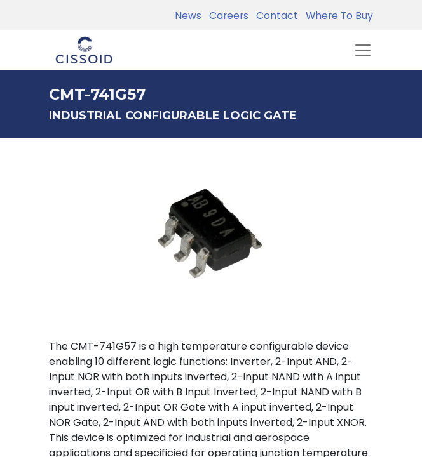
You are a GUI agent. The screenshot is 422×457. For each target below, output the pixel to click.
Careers (226, 15)
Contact (274, 15)
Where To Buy (337, 15)
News (188, 15)
